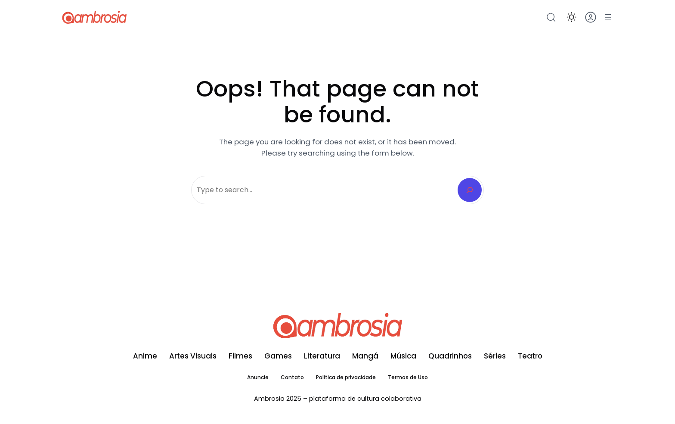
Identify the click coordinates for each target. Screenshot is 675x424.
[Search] (470, 190)
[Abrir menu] (608, 17)
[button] (571, 17)
